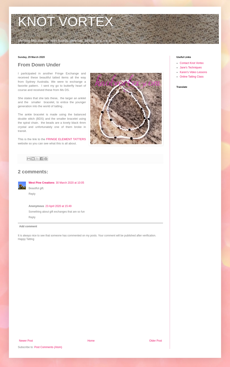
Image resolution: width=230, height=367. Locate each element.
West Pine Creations (41, 182)
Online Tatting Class (192, 76)
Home (91, 340)
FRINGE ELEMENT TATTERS (66, 139)
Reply (32, 193)
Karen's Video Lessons (193, 72)
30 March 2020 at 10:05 (70, 182)
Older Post (155, 340)
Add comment (28, 226)
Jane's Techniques (191, 67)
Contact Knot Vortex (192, 63)
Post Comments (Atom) (48, 347)
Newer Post (26, 340)
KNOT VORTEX (65, 21)
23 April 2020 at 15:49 (58, 206)
